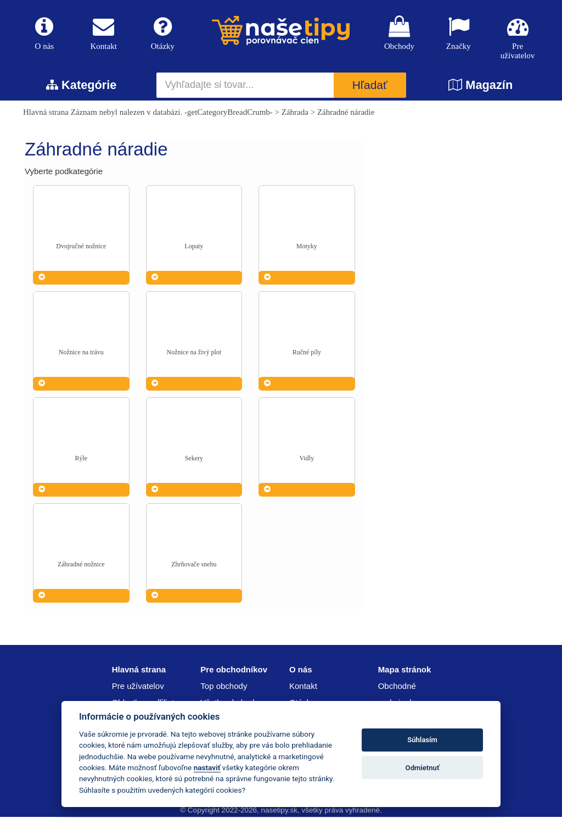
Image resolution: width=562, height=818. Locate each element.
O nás (44, 33)
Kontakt (103, 33)
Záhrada (295, 113)
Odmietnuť (423, 768)
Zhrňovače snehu (193, 565)
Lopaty (193, 247)
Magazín (480, 86)
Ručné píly (307, 353)
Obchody (399, 33)
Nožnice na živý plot (194, 353)
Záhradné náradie (346, 113)
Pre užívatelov (517, 38)
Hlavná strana (46, 113)
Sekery (194, 459)
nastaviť (207, 767)
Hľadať (369, 86)
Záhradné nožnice (81, 565)
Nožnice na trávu (81, 353)
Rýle (81, 459)
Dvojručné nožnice (81, 247)
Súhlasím (422, 740)
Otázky (163, 33)
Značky (458, 33)
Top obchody (223, 687)
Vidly (307, 459)
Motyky (306, 247)
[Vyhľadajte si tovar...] (245, 86)
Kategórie (81, 86)
